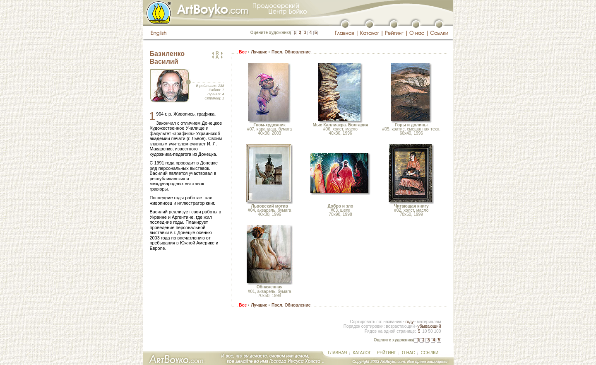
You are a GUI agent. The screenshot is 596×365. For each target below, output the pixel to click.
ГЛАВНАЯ (337, 352)
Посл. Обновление (291, 52)
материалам (429, 321)
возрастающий (400, 326)
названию (392, 321)
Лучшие (259, 52)
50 (430, 331)
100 (437, 331)
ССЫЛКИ (429, 352)
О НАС (408, 352)
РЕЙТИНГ (386, 352)
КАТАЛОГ (362, 352)
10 (424, 331)
